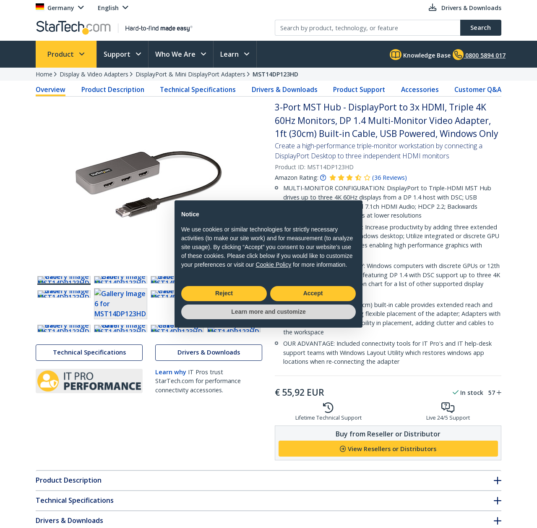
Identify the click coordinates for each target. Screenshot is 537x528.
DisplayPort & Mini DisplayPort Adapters (190, 74)
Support (118, 54)
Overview (50, 89)
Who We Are (176, 54)
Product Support (359, 89)
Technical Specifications (198, 89)
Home (44, 74)
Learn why (170, 479)
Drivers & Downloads (285, 89)
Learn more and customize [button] (268, 311)
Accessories (420, 89)
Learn (230, 54)
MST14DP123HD (275, 74)
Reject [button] (224, 293)
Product (61, 54)
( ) (389, 177)
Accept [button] (313, 293)
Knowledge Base (420, 54)
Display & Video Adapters (94, 74)
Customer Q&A (477, 89)
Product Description (112, 89)
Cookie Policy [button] (273, 264)
